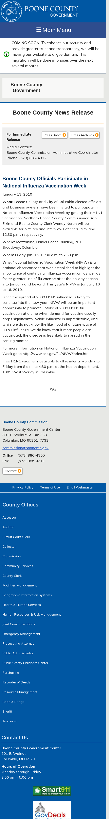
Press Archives (82, 135)
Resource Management (19, 692)
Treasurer (9, 721)
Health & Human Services (21, 605)
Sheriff (7, 711)
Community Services (17, 566)
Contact (9, 471)
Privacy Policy (22, 487)
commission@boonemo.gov (25, 447)
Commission (11, 556)
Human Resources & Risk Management (31, 614)
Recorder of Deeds (16, 682)
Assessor (9, 517)
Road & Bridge (13, 702)
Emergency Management (21, 634)
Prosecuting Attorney (18, 643)
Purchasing (10, 673)
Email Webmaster (80, 487)
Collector (9, 546)
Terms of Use (50, 487)
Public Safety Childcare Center (25, 663)
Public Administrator (17, 653)
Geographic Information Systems (27, 595)
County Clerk (12, 576)
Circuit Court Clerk (16, 537)
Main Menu (53, 29)
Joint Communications (18, 624)
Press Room (52, 135)
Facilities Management (19, 585)
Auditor (8, 527)
